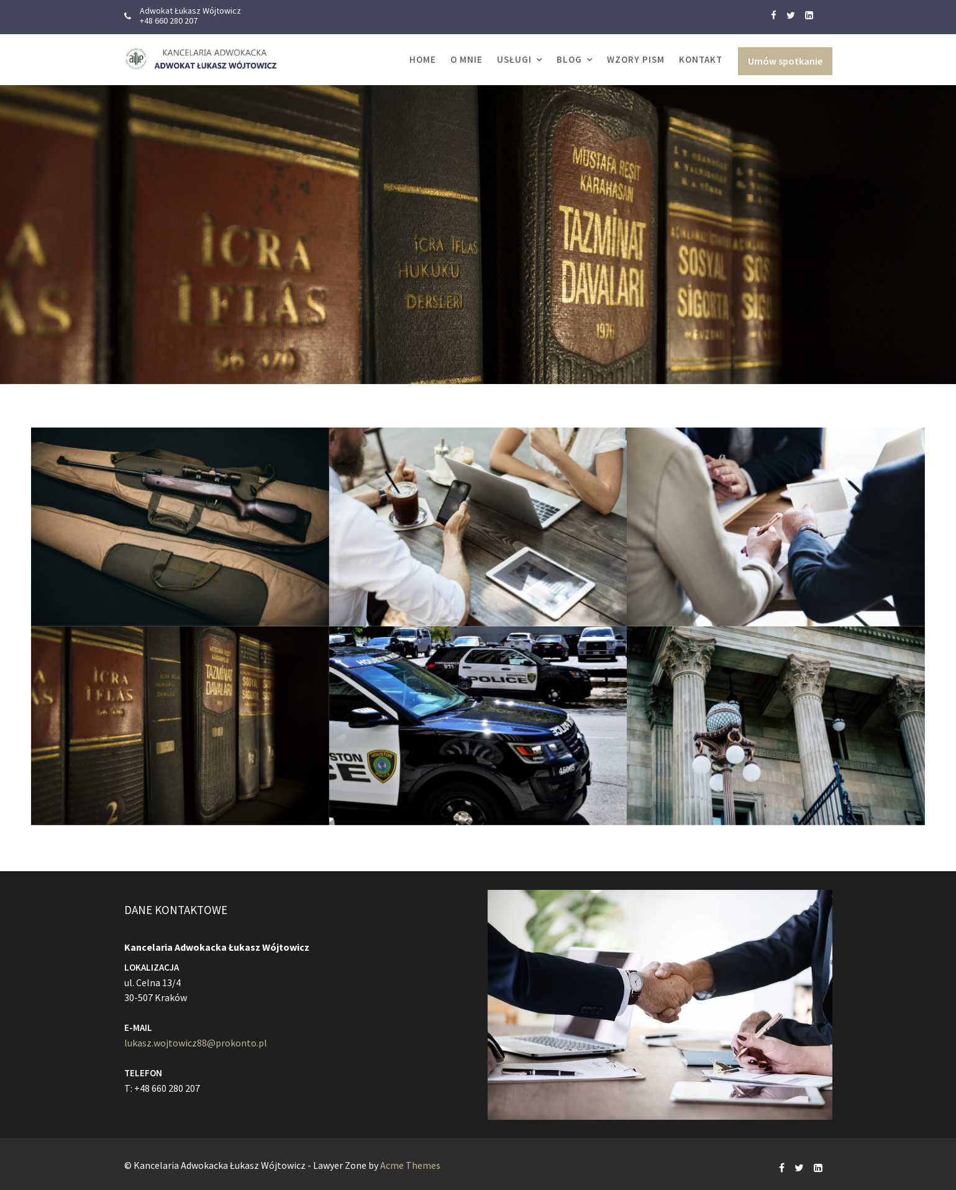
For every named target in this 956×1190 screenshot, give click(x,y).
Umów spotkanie (785, 61)
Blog (569, 59)
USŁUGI (514, 59)
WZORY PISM (636, 59)
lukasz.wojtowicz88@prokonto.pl (196, 1042)
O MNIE (466, 59)
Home (422, 59)
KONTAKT (700, 59)
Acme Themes (410, 1165)
